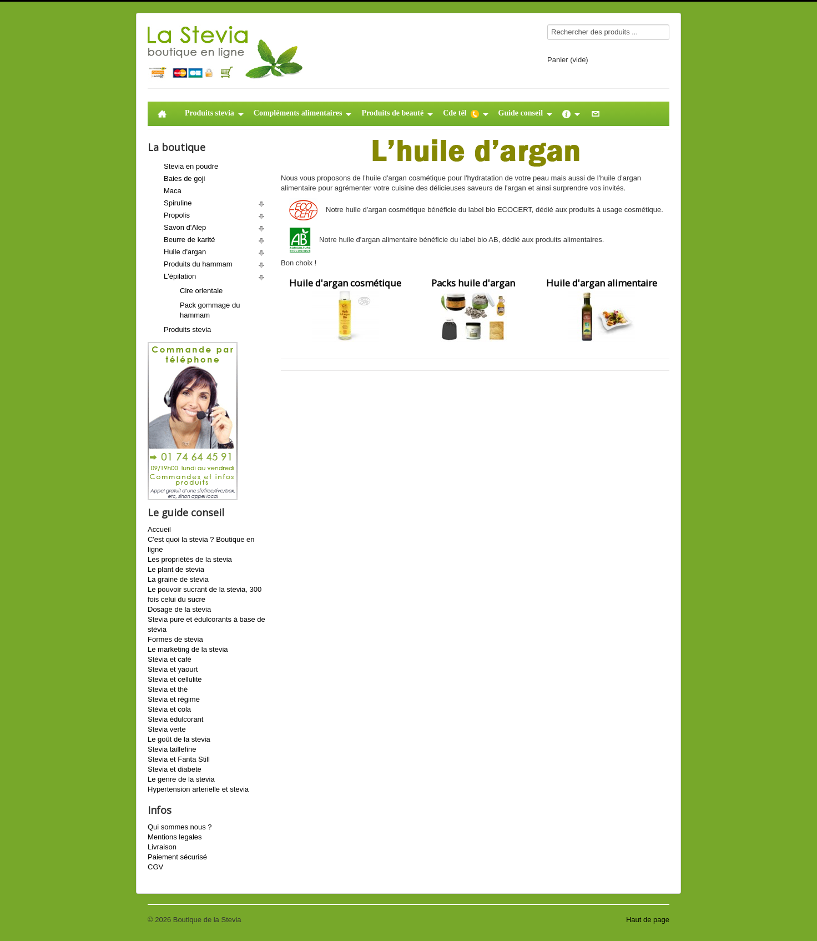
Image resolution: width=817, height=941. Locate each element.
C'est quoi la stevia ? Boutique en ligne (201, 544)
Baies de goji (184, 178)
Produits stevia (187, 329)
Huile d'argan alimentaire (601, 309)
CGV (155, 867)
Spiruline (178, 203)
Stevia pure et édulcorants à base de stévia (206, 624)
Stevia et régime (174, 699)
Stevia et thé (168, 689)
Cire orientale (201, 290)
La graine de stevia (178, 579)
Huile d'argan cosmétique (345, 309)
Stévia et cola (169, 709)
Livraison (162, 847)
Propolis (177, 215)
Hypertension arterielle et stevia (198, 789)
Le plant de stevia (176, 569)
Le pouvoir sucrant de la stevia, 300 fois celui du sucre (204, 594)
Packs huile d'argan (473, 309)
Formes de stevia (175, 639)
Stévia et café (169, 659)
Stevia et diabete (174, 769)
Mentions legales (175, 837)
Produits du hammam (198, 264)
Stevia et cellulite (175, 679)
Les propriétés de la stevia (190, 559)
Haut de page (647, 919)
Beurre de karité (189, 239)
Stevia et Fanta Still (179, 759)
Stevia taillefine (172, 749)
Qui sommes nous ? (180, 827)
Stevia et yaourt (173, 669)
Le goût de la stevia (179, 739)
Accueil (159, 529)
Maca (172, 191)
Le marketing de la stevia (188, 649)
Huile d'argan (185, 252)
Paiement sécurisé (177, 857)
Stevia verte (167, 729)
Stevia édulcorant (175, 719)
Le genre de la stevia (181, 779)
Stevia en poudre (191, 166)
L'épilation (180, 276)
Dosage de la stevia (179, 609)
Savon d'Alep (185, 227)
